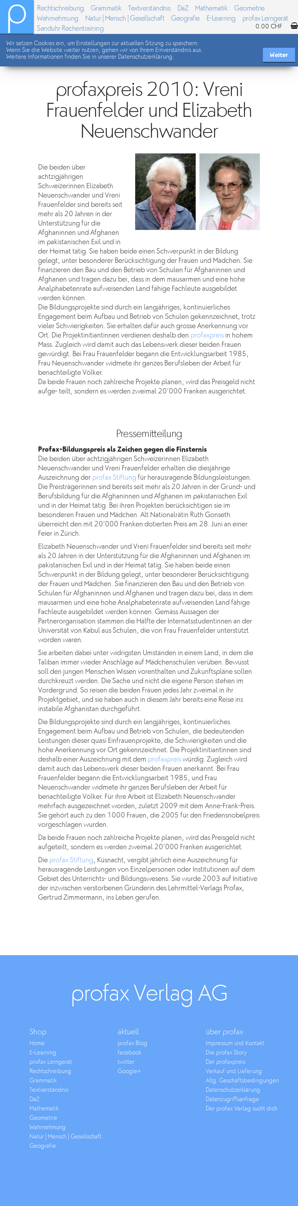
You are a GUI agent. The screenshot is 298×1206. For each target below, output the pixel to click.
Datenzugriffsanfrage (232, 1099)
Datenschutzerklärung (233, 1090)
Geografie (185, 18)
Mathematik (211, 8)
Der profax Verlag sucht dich (241, 1108)
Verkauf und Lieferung (234, 1071)
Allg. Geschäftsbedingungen (242, 1080)
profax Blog (133, 1043)
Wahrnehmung (57, 18)
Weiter (279, 55)
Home (37, 1043)
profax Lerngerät (51, 1062)
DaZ (183, 8)
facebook (130, 1052)
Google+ (129, 1071)
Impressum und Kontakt (235, 1043)
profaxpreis (207, 335)
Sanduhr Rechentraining (70, 28)
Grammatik (106, 8)
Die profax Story (226, 1052)
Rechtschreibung (60, 8)
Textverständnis (149, 8)
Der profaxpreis (225, 1062)
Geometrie (249, 8)
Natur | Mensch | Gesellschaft (125, 18)
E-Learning (221, 18)
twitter (126, 1062)
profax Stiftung (114, 477)
